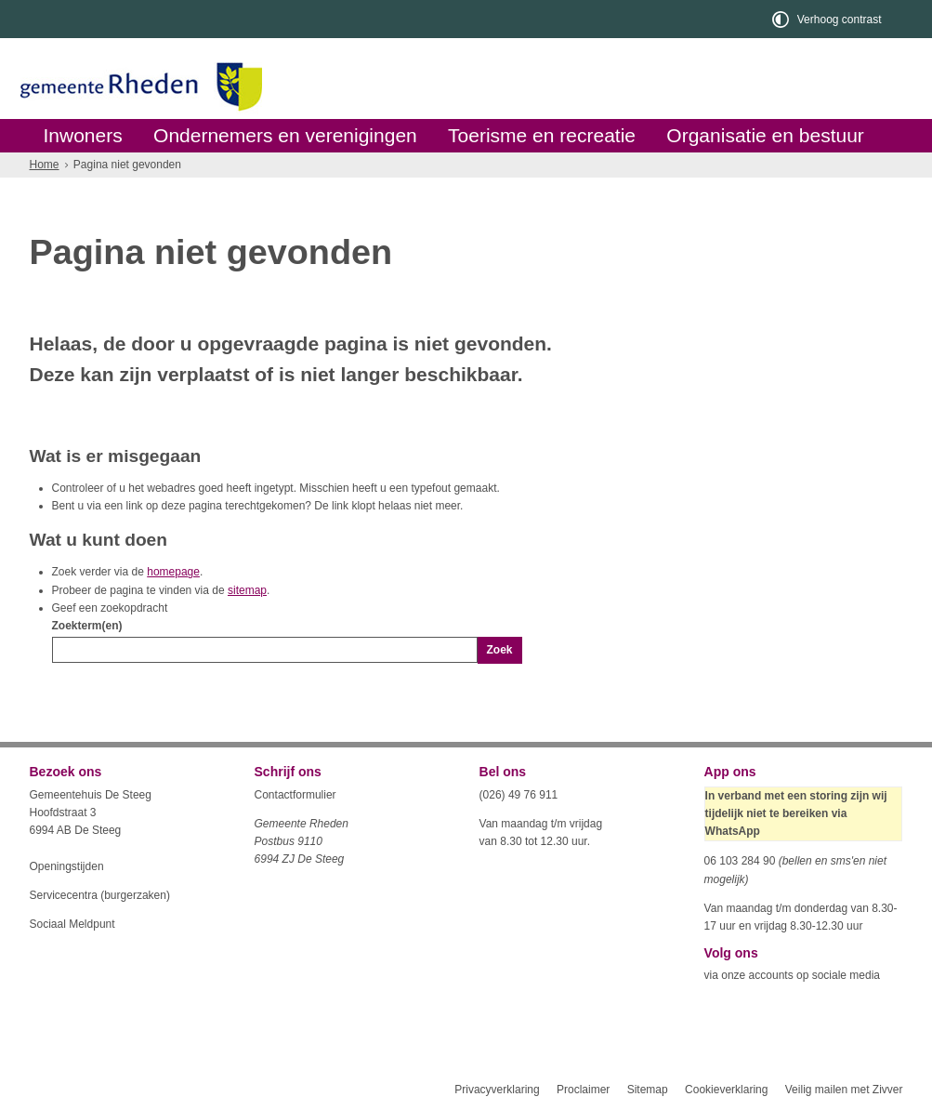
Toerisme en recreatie (542, 135)
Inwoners (83, 135)
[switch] (828, 19)
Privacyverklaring (496, 1089)
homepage (173, 571)
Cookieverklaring (726, 1089)
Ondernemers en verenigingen (285, 135)
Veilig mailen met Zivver (844, 1089)
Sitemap (647, 1089)
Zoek (500, 649)
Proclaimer (583, 1089)
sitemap (247, 590)
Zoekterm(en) (87, 625)
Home (44, 164)
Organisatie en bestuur (764, 135)
